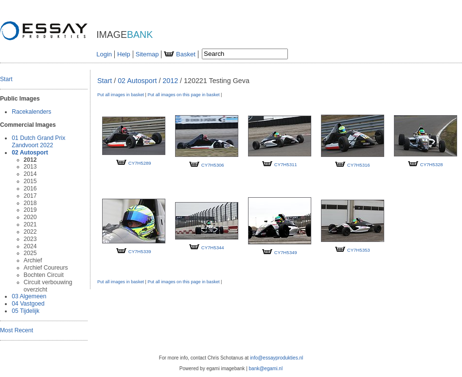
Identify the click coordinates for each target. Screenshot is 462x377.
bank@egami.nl (266, 368)
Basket (179, 54)
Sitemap (147, 54)
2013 (30, 166)
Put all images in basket (120, 94)
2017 (30, 195)
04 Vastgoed (28, 303)
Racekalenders (31, 111)
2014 (30, 174)
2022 (30, 231)
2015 (30, 181)
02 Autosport (30, 152)
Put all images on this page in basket (183, 94)
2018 (30, 203)
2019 (30, 209)
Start (6, 79)
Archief (33, 260)
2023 (30, 239)
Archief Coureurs (46, 267)
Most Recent (16, 330)
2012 (30, 159)
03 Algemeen (29, 296)
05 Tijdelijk (25, 311)
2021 (30, 224)
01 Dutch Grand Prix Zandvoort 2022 (38, 142)
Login (104, 54)
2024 (30, 246)
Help (123, 54)
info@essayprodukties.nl (276, 357)
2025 (30, 253)
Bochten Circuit (44, 275)
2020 (30, 217)
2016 (30, 188)
